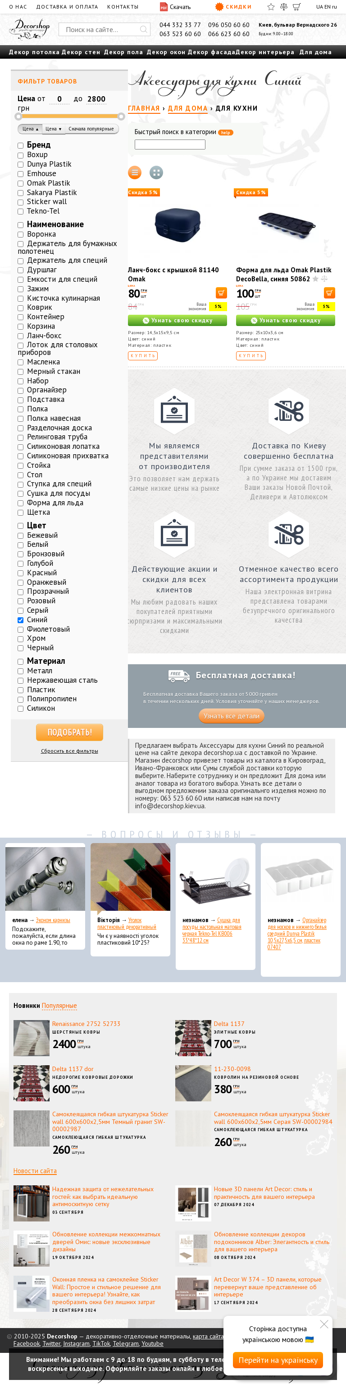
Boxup (37, 154)
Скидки (233, 6)
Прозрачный (48, 591)
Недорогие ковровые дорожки (92, 1077)
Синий (37, 620)
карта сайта (208, 1336)
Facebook (27, 1343)
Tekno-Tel (43, 211)
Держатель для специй (67, 260)
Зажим (38, 289)
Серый (37, 610)
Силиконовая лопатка (63, 446)
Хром (36, 638)
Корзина (41, 326)
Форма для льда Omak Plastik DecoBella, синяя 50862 (284, 274)
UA (319, 6)
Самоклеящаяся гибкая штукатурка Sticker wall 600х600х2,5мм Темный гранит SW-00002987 (110, 1121)
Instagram (76, 1343)
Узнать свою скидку (182, 320)
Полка (37, 409)
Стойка (38, 465)
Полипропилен (52, 699)
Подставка (45, 399)
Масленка (43, 362)
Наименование (55, 224)
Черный (40, 648)
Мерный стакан (53, 371)
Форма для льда (55, 503)
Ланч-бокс (44, 335)
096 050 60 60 (229, 25)
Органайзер (47, 390)
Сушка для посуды (58, 493)
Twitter (51, 1343)
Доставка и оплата (67, 6)
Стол (34, 475)
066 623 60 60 (229, 34)
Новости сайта (35, 1170)
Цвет (36, 525)
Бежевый (42, 535)
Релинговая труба (57, 437)
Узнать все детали (232, 716)
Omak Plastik (48, 183)
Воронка (41, 234)
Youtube (152, 1343)
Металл (39, 671)
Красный (42, 573)
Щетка (38, 512)
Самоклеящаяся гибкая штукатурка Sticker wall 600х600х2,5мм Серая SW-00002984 (273, 1118)
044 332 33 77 (180, 25)
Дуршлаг (42, 270)
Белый (37, 544)
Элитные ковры (235, 1032)
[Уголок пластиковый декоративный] (130, 879)
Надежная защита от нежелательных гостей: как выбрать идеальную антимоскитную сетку (103, 1196)
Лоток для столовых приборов (58, 348)
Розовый (41, 601)
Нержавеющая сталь (62, 680)
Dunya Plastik (49, 164)
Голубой (40, 563)
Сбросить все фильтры (69, 750)
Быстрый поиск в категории (184, 132)
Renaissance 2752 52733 (86, 1024)
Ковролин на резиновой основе (256, 1077)
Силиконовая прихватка (68, 456)
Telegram (126, 1343)
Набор (38, 381)
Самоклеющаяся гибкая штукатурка (99, 1137)
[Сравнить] (283, 6)
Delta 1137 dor (73, 1069)
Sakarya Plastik (52, 192)
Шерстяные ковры (76, 1032)
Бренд (39, 144)
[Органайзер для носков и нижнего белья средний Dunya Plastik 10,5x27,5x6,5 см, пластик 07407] (301, 879)
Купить (143, 355)
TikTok (101, 1343)
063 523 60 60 (180, 34)
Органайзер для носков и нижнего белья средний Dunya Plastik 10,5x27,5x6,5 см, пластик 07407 (297, 933)
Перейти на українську (278, 1360)
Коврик (39, 307)
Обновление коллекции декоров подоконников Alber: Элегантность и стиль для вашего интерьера (271, 1242)
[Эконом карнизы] (45, 879)
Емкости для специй (62, 279)
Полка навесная (54, 418)
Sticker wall (47, 201)
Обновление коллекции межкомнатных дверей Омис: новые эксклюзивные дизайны (106, 1242)
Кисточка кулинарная (63, 298)
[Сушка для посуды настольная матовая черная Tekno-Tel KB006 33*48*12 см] (215, 879)
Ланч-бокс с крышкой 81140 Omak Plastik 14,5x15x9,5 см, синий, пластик (175, 283)
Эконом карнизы (53, 920)
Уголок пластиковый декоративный (126, 923)
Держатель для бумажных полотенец (67, 247)
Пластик (41, 689)
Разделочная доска (59, 428)
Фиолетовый (48, 629)
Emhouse (41, 173)
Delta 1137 (229, 1024)
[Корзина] (297, 6)
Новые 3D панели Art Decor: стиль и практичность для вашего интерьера (264, 1193)
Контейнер (45, 317)
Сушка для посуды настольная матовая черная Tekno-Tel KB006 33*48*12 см (211, 930)
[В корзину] (221, 292)
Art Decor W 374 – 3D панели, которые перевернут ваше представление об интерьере (268, 1287)
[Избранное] (271, 6)
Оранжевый (46, 582)
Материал (46, 660)
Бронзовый (45, 554)
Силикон (41, 708)
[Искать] (143, 29)
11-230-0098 (232, 1069)
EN (327, 6)
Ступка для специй (59, 484)
